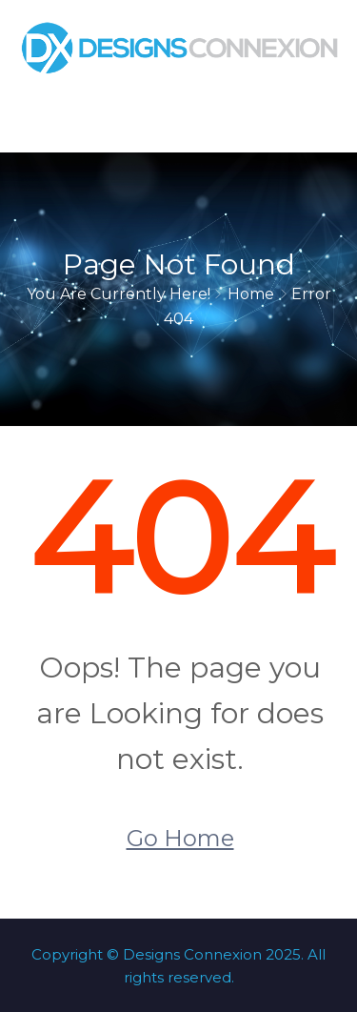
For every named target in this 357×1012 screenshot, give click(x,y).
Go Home (180, 838)
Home (251, 294)
